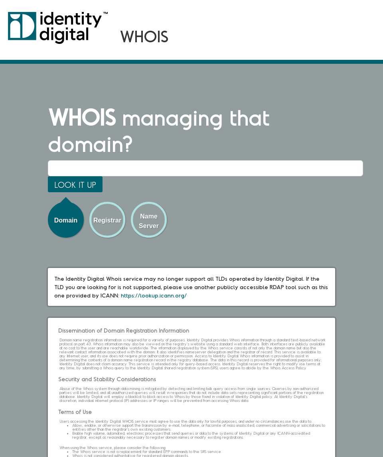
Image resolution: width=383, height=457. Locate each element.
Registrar (107, 220)
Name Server (149, 221)
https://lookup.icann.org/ (154, 295)
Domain (66, 220)
